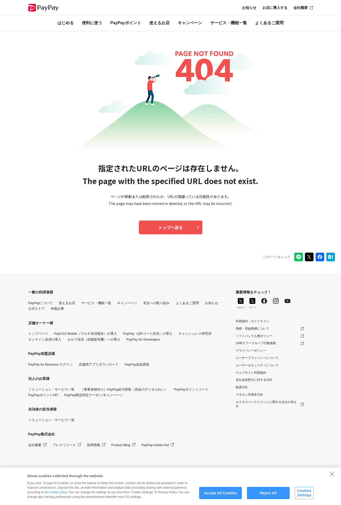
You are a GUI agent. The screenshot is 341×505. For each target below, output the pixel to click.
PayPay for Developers (143, 339)
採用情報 (93, 445)
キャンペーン (190, 23)
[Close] (332, 476)
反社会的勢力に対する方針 (254, 380)
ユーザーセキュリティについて (257, 365)
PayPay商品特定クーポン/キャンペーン (93, 395)
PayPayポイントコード (191, 389)
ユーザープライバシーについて (257, 358)
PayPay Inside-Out (155, 445)
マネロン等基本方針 (249, 394)
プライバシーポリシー (251, 350)
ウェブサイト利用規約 (251, 372)
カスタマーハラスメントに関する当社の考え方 (266, 404)
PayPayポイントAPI (43, 395)
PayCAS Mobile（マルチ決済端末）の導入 (85, 333)
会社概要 (300, 8)
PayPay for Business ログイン (50, 364)
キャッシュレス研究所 (195, 333)
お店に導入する (274, 8)
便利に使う (92, 23)
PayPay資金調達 (137, 364)
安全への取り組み (156, 303)
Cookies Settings (304, 495)
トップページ (38, 333)
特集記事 (57, 308)
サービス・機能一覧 (228, 23)
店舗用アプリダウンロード (98, 364)
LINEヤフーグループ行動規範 (256, 343)
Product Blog (120, 445)
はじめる (65, 23)
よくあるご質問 (269, 23)
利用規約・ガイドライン (252, 321)
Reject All (268, 496)
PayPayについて (40, 303)
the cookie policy (56, 495)
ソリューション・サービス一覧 (51, 389)
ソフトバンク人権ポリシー (254, 336)
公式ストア (36, 308)
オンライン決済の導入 (44, 339)
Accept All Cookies (220, 496)
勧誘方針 (242, 387)
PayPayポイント (125, 23)
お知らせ (249, 8)
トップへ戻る (170, 227)
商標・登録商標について (252, 328)
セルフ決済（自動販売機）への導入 (93, 339)
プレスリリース (64, 445)
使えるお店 (159, 23)
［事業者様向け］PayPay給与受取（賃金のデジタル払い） (124, 389)
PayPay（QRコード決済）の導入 (147, 333)
